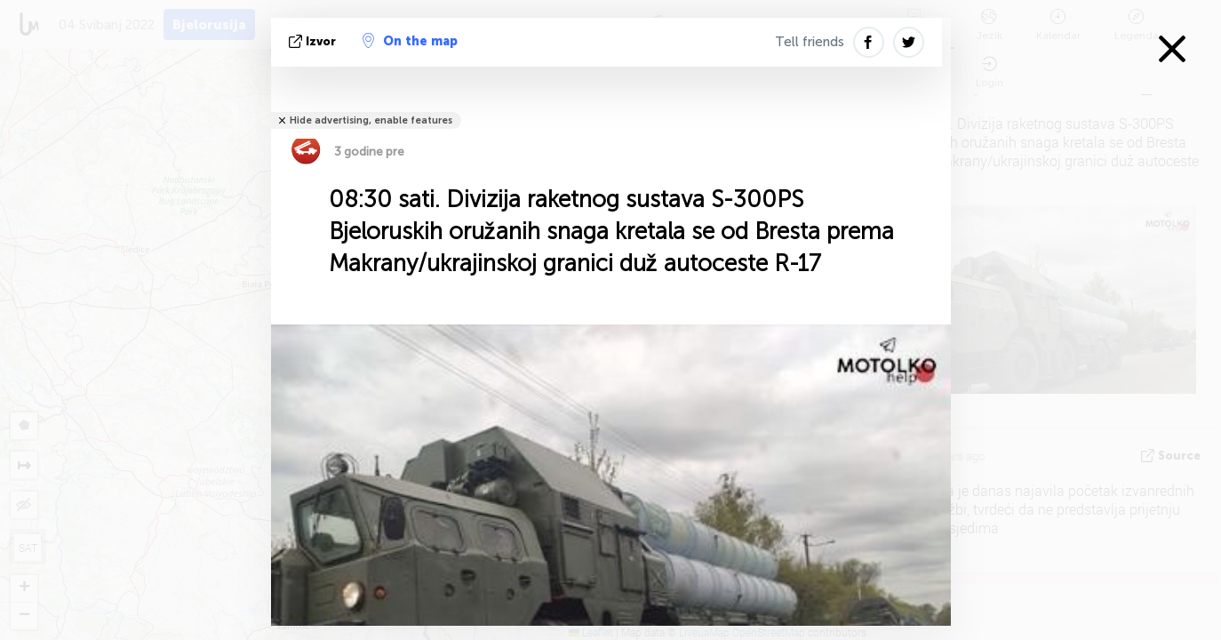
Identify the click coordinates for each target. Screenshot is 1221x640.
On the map (410, 41)
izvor (314, 41)
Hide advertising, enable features (371, 120)
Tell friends (809, 42)
